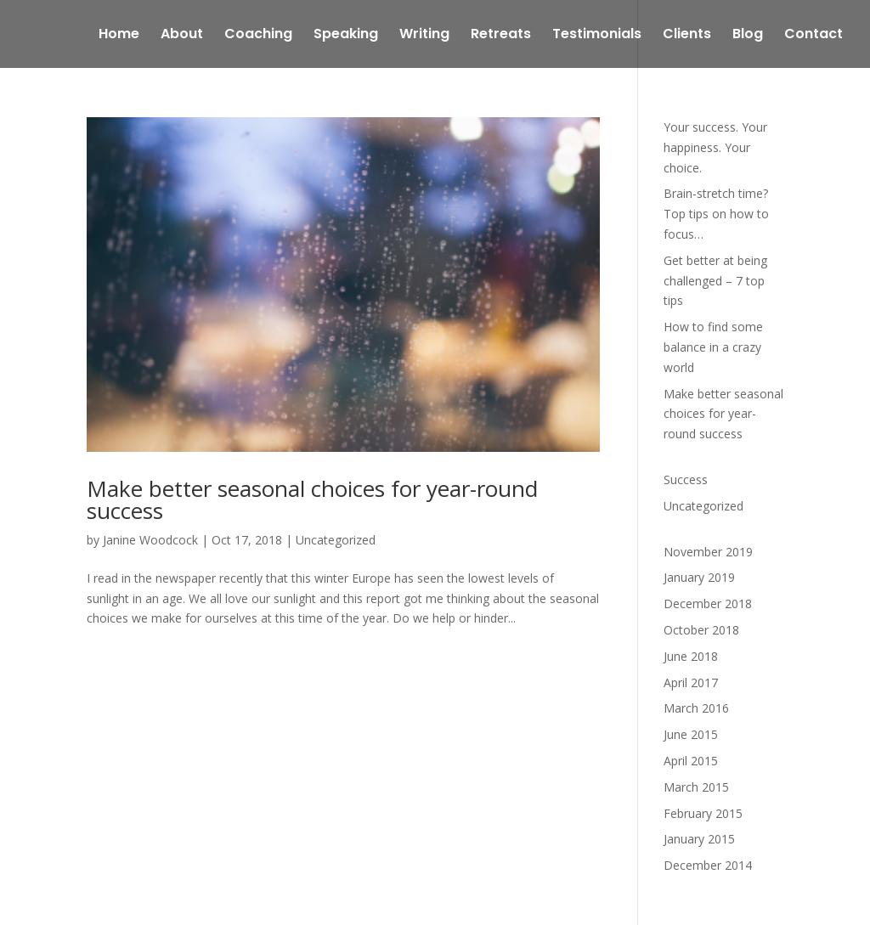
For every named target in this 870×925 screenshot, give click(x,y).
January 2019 (699, 577)
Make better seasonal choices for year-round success (312, 499)
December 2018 (708, 603)
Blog (747, 35)
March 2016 (696, 708)
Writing (424, 35)
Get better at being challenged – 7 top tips (715, 280)
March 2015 (696, 787)
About (182, 35)
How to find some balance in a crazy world (713, 347)
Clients (687, 35)
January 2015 (699, 839)
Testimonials (596, 35)
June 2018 (691, 656)
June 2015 (691, 734)
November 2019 (708, 552)
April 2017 (691, 682)
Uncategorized (336, 540)
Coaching (258, 35)
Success (686, 479)
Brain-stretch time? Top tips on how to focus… (716, 213)
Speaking (346, 35)
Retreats (501, 35)
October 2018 (701, 630)
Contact (813, 35)
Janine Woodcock (150, 540)
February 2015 (703, 813)
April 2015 (691, 761)
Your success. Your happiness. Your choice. (715, 147)
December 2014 (708, 865)
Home (119, 35)
